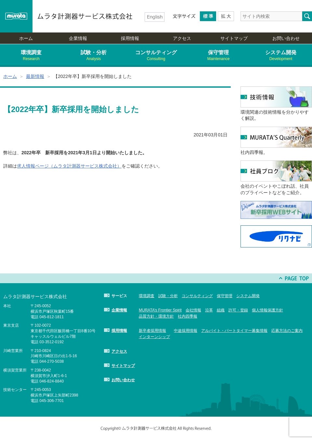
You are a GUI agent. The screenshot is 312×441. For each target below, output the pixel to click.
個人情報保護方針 (267, 310)
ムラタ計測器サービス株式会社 (85, 16)
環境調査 (31, 56)
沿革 (209, 310)
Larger (226, 16)
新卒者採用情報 (152, 330)
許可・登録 (238, 310)
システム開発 (281, 56)
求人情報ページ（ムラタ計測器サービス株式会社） (69, 166)
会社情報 (193, 310)
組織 (221, 310)
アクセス (182, 38)
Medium (208, 16)
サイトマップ (234, 38)
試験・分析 (93, 56)
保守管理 (218, 56)
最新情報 (35, 76)
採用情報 (130, 38)
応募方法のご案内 (287, 330)
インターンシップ (154, 336)
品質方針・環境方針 (156, 316)
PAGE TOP (294, 278)
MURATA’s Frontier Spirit (160, 310)
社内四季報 (187, 316)
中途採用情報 (185, 330)
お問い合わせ (286, 38)
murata (16, 16)
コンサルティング (156, 56)
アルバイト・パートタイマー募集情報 (234, 330)
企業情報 (78, 38)
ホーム (26, 38)
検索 (307, 16)
